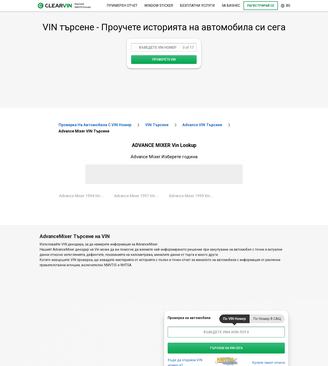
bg (285, 5)
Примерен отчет (122, 5)
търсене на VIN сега (226, 348)
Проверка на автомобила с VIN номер (95, 125)
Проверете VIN (164, 59)
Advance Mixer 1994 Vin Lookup (83, 195)
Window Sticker (158, 5)
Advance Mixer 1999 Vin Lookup (193, 195)
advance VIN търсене (202, 125)
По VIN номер (234, 319)
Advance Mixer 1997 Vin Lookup (138, 195)
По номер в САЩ (267, 319)
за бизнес (231, 5)
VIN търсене (157, 125)
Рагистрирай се (260, 5)
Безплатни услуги (197, 5)
